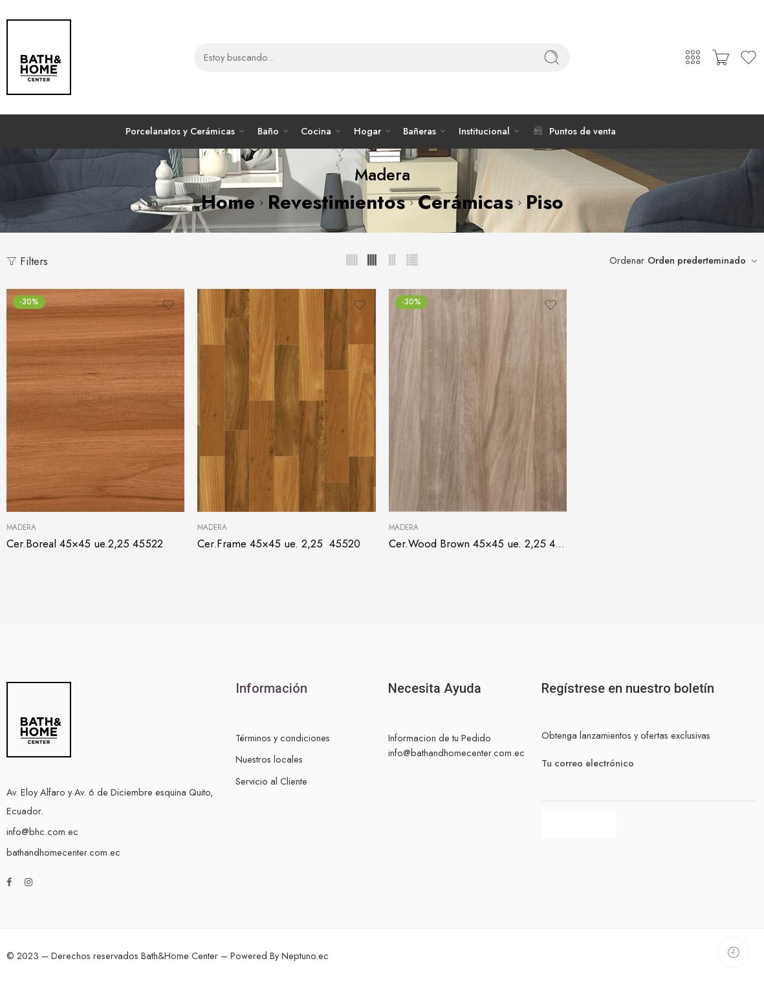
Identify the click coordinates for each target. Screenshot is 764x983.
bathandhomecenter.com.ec (63, 852)
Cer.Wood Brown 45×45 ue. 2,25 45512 (478, 543)
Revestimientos (336, 202)
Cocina (316, 131)
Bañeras (419, 131)
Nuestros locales (269, 759)
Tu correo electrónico (649, 763)
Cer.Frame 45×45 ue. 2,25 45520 (278, 543)
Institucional (484, 131)
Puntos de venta (574, 131)
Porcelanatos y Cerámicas (180, 131)
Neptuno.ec (305, 955)
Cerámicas (465, 202)
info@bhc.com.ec (42, 831)
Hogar (367, 131)
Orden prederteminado (697, 260)
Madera (21, 527)
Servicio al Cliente (271, 781)
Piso (544, 202)
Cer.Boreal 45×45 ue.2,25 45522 (84, 543)
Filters (27, 261)
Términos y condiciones (282, 738)
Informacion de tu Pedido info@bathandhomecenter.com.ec (456, 745)
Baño (268, 131)
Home (228, 202)
